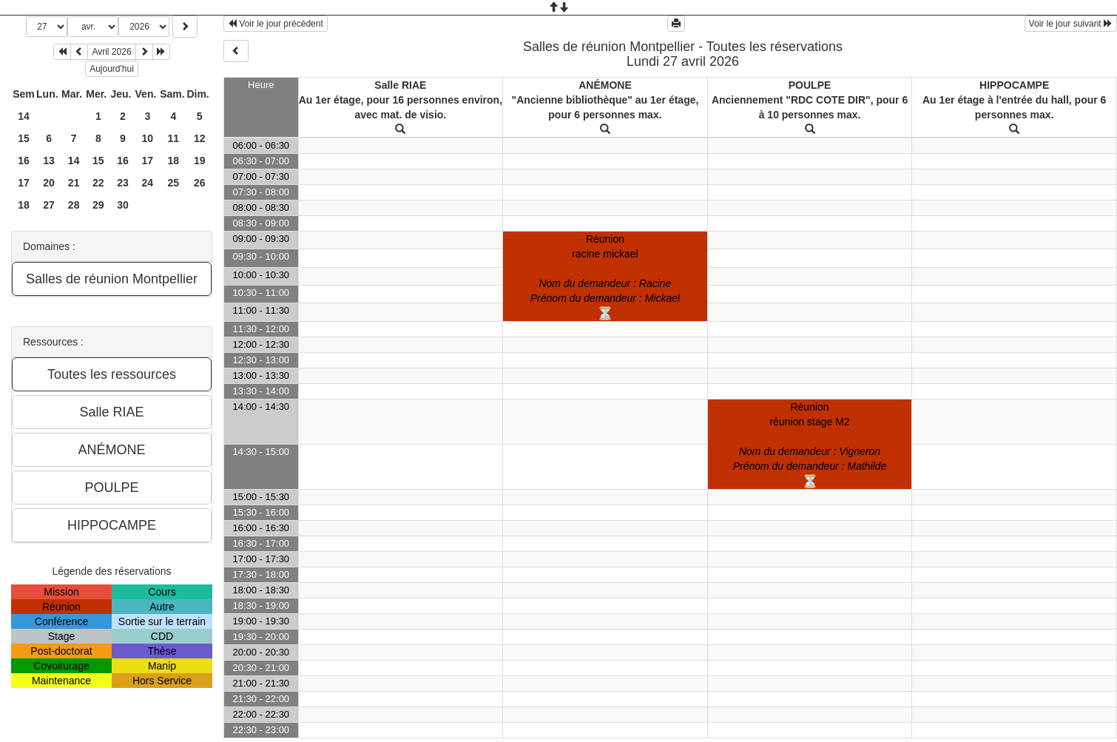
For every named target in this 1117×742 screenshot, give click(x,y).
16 (24, 160)
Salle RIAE (400, 85)
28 (74, 205)
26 (200, 183)
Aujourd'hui (112, 69)
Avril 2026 (111, 52)
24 (148, 183)
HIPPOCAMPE (1014, 85)
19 (200, 160)
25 (174, 183)
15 (24, 138)
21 (74, 183)
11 (174, 138)
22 (98, 183)
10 (148, 138)
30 (123, 205)
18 (174, 160)
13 (49, 160)
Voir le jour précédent (275, 23)
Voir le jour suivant (1071, 23)
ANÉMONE (605, 85)
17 (148, 160)
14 (24, 116)
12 (200, 138)
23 (123, 183)
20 (49, 183)
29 (98, 205)
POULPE (810, 85)
